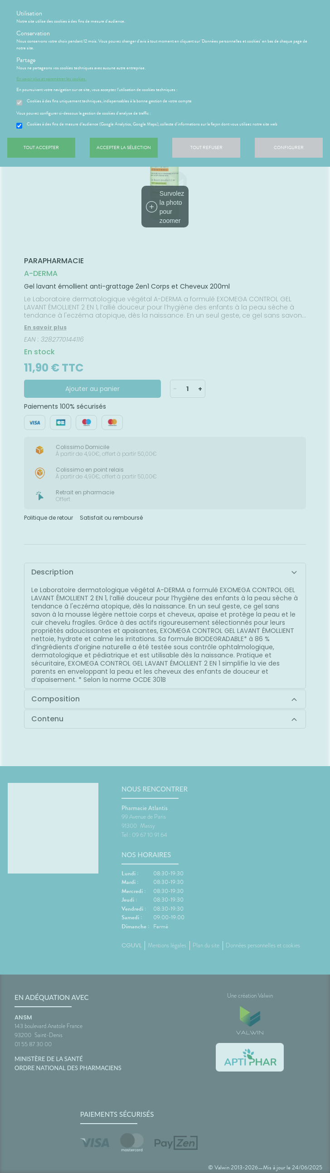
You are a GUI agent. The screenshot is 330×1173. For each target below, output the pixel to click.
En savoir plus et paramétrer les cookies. (51, 79)
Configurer (289, 147)
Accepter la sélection (124, 147)
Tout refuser (206, 147)
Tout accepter (41, 147)
